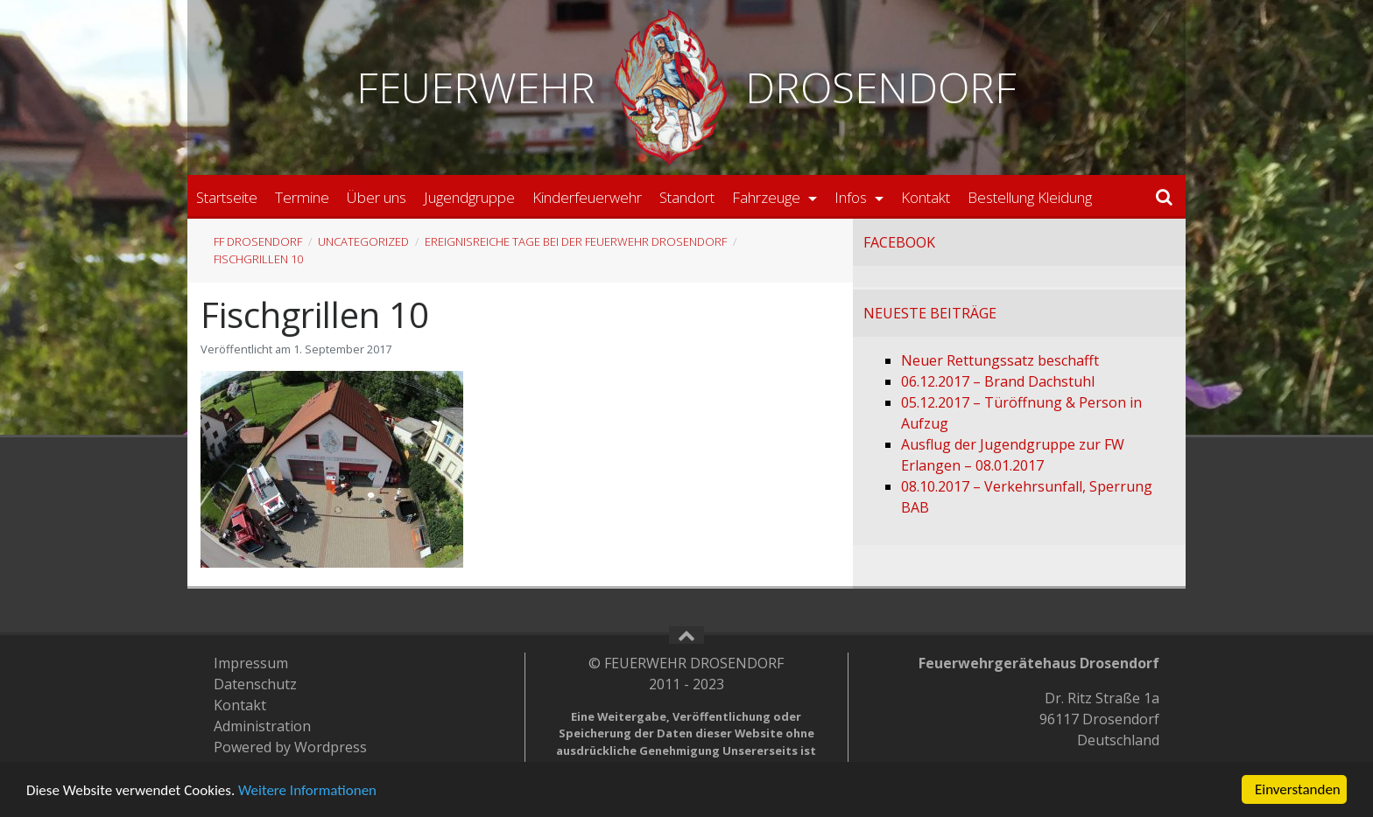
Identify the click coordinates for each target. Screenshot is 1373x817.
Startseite (226, 197)
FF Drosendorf (258, 241)
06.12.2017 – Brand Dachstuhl (998, 381)
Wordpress (330, 747)
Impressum (251, 663)
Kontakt (925, 197)
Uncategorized (363, 241)
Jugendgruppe (469, 197)
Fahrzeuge (768, 197)
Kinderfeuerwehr (587, 197)
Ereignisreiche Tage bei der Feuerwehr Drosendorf (576, 241)
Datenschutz (255, 684)
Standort (687, 197)
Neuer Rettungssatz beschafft (1000, 360)
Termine (302, 197)
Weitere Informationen (307, 790)
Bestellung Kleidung (1030, 197)
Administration (262, 726)
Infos (852, 197)
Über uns (376, 197)
